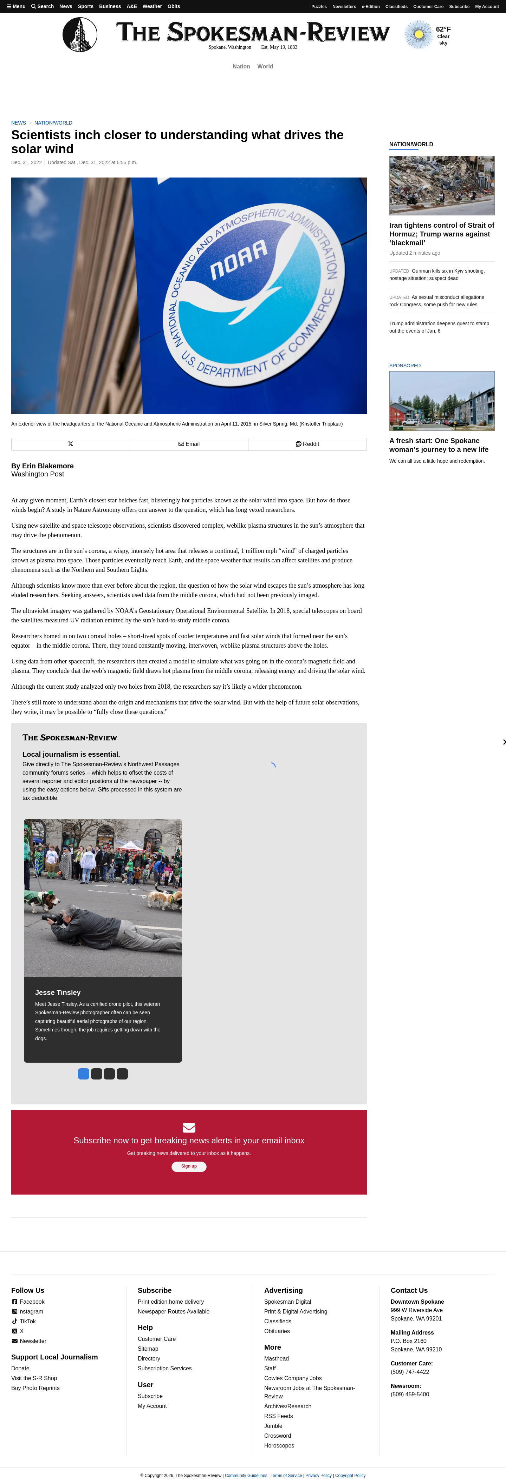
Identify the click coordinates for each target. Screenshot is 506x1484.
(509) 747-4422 (410, 1372)
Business (110, 6)
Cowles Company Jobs (293, 1378)
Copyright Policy (350, 1475)
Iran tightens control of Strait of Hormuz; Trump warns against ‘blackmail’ (441, 234)
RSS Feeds (278, 1416)
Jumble (273, 1426)
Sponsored (417, 365)
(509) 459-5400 (410, 1394)
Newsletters (344, 6)
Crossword (277, 1436)
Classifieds (396, 6)
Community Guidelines (246, 1475)
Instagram (27, 1312)
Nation (241, 66)
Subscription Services (165, 1368)
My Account (152, 1406)
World (265, 66)
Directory (149, 1359)
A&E (131, 6)
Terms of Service (286, 1475)
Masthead (276, 1359)
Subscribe (459, 6)
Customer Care (428, 6)
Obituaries (277, 1331)
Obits (174, 6)
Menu (16, 6)
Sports (85, 6)
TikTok (23, 1321)
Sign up (189, 1166)
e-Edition (371, 6)
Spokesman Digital (287, 1302)
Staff (270, 1368)
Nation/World (53, 123)
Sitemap (148, 1349)
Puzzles (319, 6)
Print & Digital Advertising (295, 1312)
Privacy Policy (318, 1475)
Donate (20, 1368)
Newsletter (28, 1341)
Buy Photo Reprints (35, 1388)
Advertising (283, 1290)
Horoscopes (279, 1446)
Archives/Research (287, 1406)
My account (487, 6)
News (65, 6)
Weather (152, 6)
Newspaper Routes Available (173, 1312)
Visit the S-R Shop (34, 1378)
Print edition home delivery (171, 1302)
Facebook (28, 1302)
